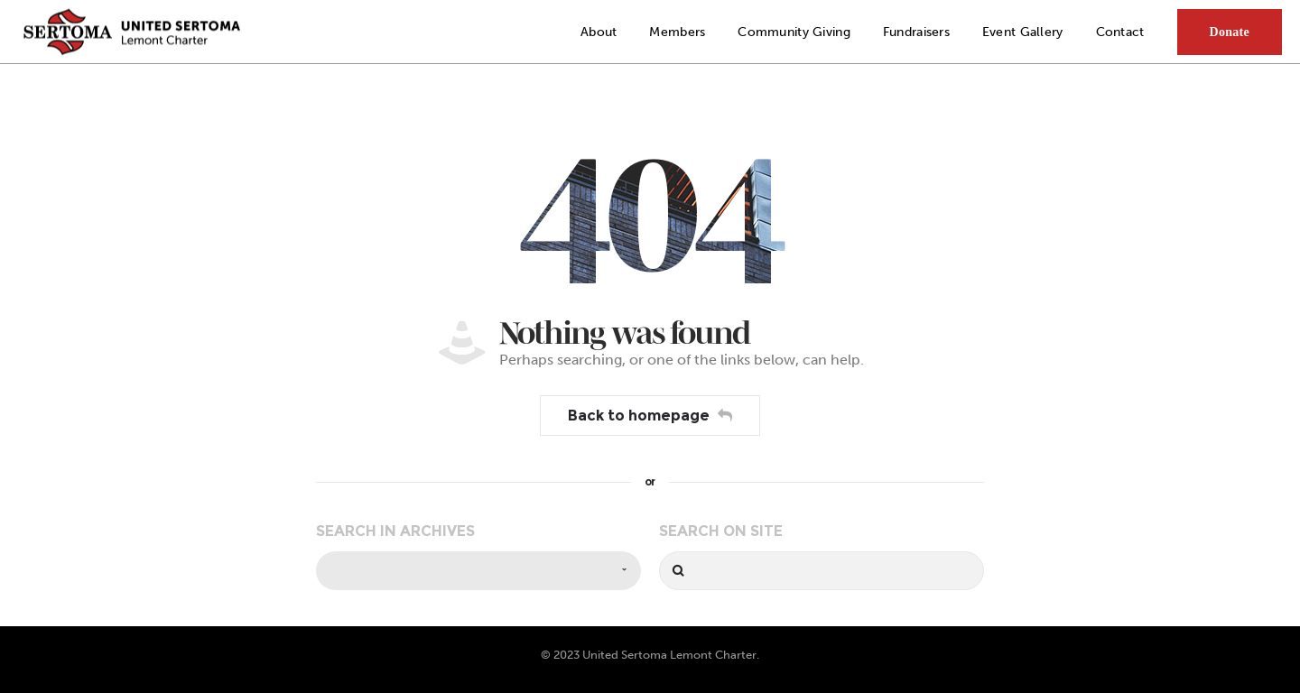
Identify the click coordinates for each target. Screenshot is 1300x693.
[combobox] (478, 570)
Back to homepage (650, 415)
